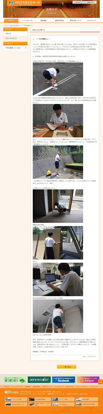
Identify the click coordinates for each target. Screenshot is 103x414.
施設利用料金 (36, 386)
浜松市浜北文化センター (18, 404)
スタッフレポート (14, 25)
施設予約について (47, 386)
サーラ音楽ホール (64, 404)
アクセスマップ (59, 386)
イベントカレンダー (17, 386)
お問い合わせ (69, 386)
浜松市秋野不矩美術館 (89, 404)
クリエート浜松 (63, 399)
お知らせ (8, 33)
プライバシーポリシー (82, 386)
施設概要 (27, 386)
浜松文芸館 (86, 399)
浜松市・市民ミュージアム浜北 (43, 404)
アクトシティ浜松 (17, 399)
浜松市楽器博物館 (40, 399)
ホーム (6, 25)
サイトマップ (94, 386)
